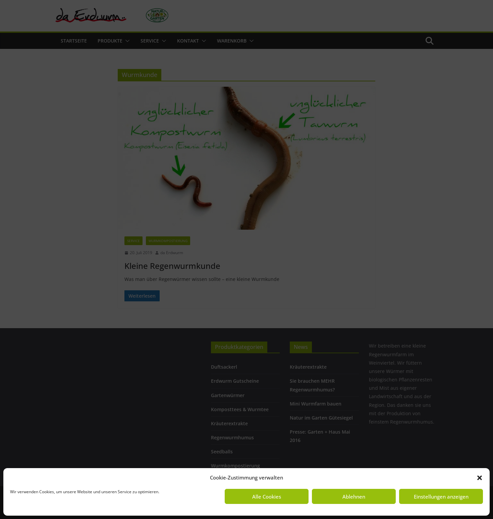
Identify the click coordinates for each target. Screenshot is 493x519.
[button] (479, 477)
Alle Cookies (266, 496)
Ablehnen (353, 496)
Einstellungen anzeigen (441, 496)
